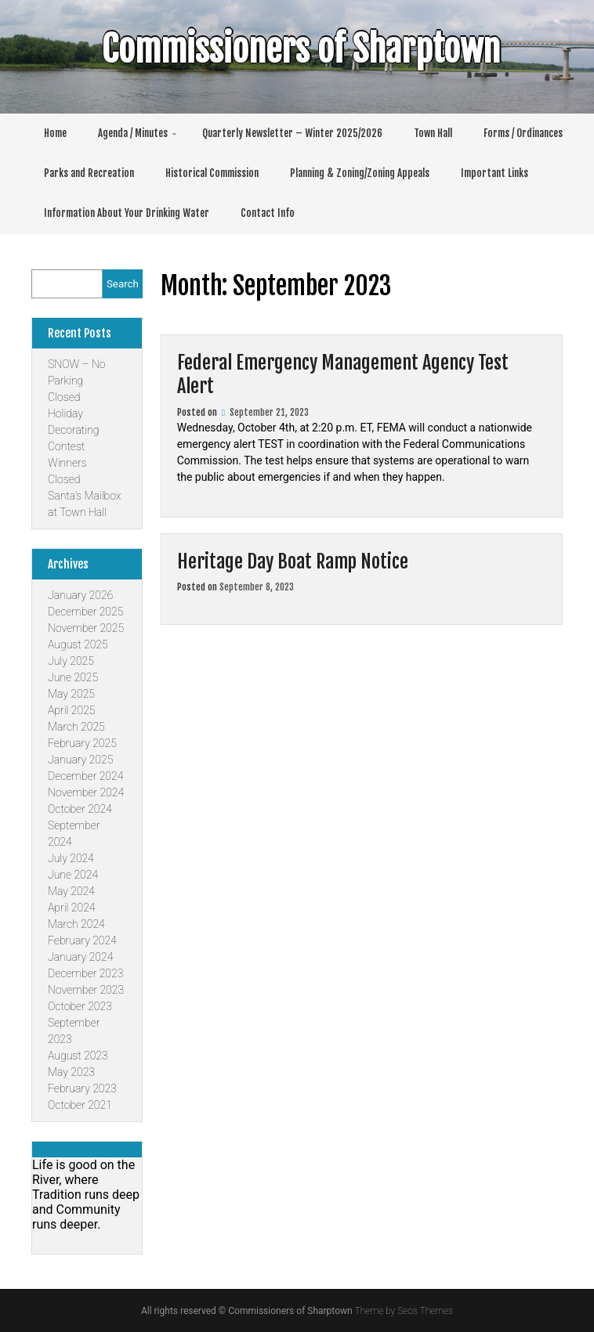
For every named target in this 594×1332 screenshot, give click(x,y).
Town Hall (433, 133)
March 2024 (76, 924)
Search (123, 284)
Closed (64, 397)
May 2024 (71, 891)
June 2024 (73, 874)
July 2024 (71, 858)
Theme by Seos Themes (404, 1310)
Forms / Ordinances (523, 133)
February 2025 (82, 743)
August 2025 (78, 644)
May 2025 (71, 694)
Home (55, 133)
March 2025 (76, 726)
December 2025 (85, 611)
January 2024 (80, 957)
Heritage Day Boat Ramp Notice (292, 561)
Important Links (494, 173)
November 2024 (86, 792)
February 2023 (82, 1088)
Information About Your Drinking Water (126, 213)
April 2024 (71, 907)
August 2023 (78, 1055)
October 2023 (80, 1006)
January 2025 (80, 759)
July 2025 (71, 661)
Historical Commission (212, 173)
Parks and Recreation (89, 173)
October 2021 (80, 1105)
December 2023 (85, 973)
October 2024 (80, 809)
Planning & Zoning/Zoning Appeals (359, 173)
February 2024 (82, 940)
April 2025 (71, 710)
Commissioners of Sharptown (289, 49)
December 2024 (85, 776)
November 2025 (86, 628)
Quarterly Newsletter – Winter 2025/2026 (292, 133)
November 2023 (86, 990)
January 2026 (80, 595)
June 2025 (73, 677)
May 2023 (71, 1072)
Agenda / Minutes (133, 133)
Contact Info (268, 213)
